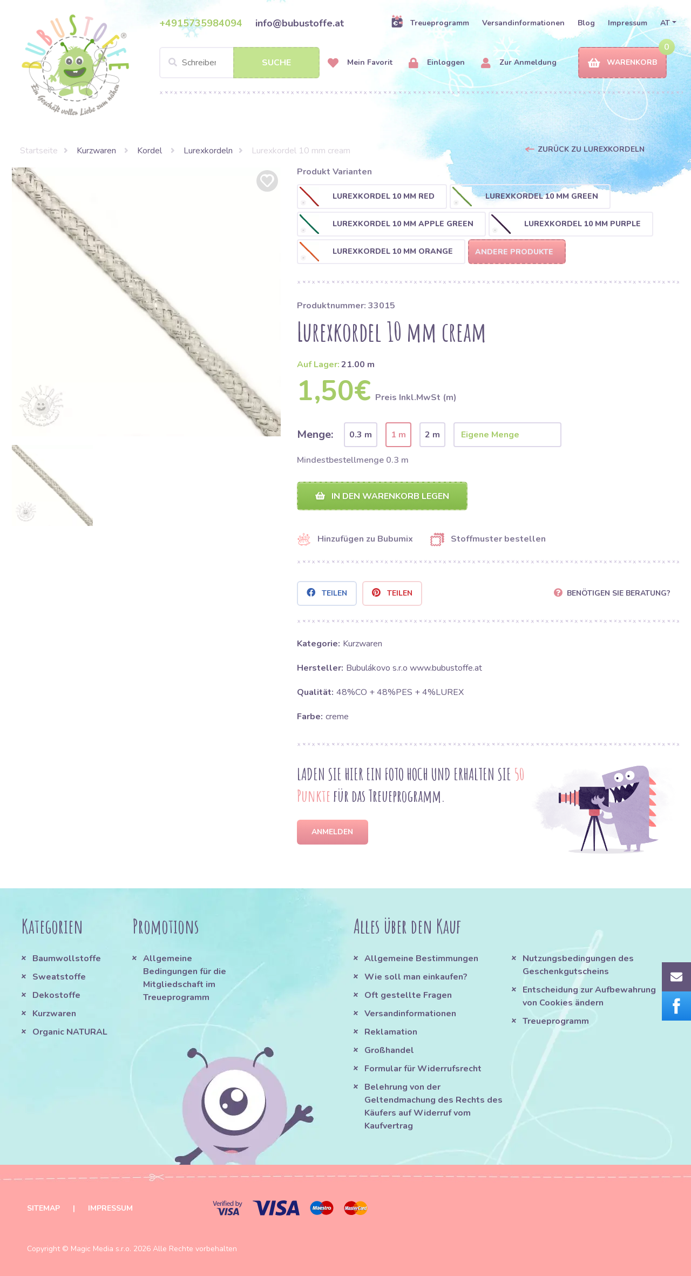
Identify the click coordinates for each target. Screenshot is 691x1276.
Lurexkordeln (208, 151)
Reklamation (390, 1032)
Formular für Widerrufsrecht (423, 1069)
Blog (586, 23)
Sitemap (43, 1208)
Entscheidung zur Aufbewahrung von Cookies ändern (589, 996)
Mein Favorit (360, 63)
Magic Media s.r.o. (101, 1249)
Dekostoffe (56, 995)
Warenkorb (622, 63)
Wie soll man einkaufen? (416, 977)
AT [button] (665, 23)
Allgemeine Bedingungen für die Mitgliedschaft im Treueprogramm (184, 978)
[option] (146, 301)
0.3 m (360, 435)
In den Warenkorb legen (382, 496)
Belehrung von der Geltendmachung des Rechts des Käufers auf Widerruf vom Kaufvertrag (433, 1106)
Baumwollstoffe (66, 958)
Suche (276, 63)
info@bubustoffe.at (299, 23)
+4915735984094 (200, 23)
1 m (398, 435)
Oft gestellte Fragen (408, 995)
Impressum (627, 23)
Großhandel (389, 1050)
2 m (432, 435)
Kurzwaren (97, 151)
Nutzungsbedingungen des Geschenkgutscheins (578, 965)
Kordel (150, 151)
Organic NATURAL (69, 1032)
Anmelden (332, 832)
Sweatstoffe (59, 977)
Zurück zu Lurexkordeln (591, 149)
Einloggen (437, 63)
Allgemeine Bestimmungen (421, 958)
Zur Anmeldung (519, 63)
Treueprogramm (430, 22)
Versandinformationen (523, 23)
